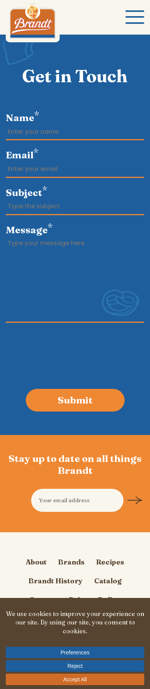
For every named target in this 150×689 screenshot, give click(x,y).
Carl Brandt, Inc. (33, 23)
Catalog (108, 580)
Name (22, 116)
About (36, 562)
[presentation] (75, 357)
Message (29, 229)
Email (22, 154)
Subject (26, 191)
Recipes (110, 562)
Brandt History (55, 580)
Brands (71, 562)
